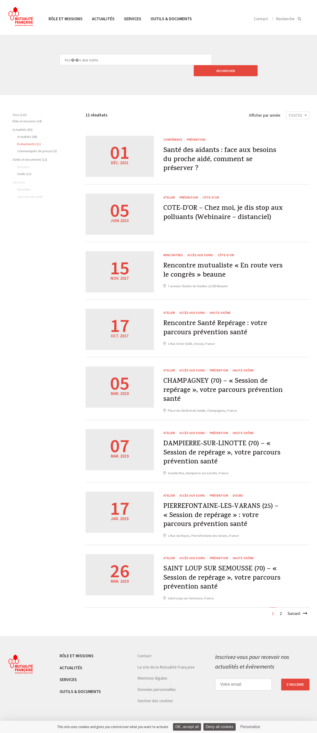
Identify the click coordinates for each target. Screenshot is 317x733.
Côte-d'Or (210, 187)
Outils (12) (24, 163)
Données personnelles (156, 685)
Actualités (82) (22, 118)
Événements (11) (29, 133)
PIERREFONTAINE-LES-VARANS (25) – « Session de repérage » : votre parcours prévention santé (222, 510)
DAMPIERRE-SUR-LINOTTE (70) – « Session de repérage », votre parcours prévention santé (222, 446)
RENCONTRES (173, 246)
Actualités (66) (27, 125)
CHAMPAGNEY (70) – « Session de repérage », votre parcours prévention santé (216, 382)
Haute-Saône (220, 304)
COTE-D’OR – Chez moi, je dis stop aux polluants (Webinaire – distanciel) (217, 208)
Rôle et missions (65, 18)
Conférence (172, 128)
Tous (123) (19, 104)
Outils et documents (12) (29, 148)
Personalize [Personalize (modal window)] (250, 727)
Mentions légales (152, 674)
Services (132, 18)
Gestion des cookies (155, 696)
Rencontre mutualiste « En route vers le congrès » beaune (216, 262)
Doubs (238, 489)
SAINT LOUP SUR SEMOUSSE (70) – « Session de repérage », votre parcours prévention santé (222, 573)
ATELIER (169, 187)
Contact (261, 18)
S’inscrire (295, 680)
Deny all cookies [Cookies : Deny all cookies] (219, 727)
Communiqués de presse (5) (37, 140)
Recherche (285, 18)
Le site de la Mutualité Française (165, 662)
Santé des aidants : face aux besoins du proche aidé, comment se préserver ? (220, 149)
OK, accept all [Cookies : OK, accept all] (187, 727)
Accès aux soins (200, 246)
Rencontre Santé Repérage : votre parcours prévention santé (216, 320)
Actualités (103, 18)
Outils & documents (171, 18)
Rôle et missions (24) (27, 110)
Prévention (196, 128)
